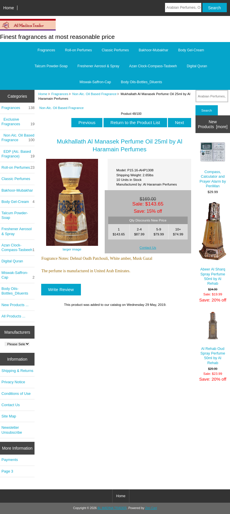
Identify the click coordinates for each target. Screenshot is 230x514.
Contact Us (10, 405)
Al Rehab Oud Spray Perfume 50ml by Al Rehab (213, 338)
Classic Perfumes (115, 50)
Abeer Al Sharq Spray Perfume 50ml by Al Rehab (212, 244)
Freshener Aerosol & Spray (98, 66)
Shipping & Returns (17, 370)
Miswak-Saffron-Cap (95, 82)
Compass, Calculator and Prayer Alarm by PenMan (213, 164)
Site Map (8, 416)
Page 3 (7, 471)
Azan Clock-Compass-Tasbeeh (153, 66)
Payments (9, 459)
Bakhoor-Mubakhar (153, 50)
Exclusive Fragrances (18, 121)
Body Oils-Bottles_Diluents (141, 82)
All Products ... (13, 316)
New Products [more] (212, 124)
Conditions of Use (16, 393)
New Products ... (15, 305)
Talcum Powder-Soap (51, 66)
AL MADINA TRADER (112, 508)
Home (8, 8)
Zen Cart (151, 508)
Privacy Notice (13, 382)
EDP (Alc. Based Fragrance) (18, 154)
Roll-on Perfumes (78, 50)
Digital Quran (197, 66)
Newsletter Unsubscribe (11, 429)
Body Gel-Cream (191, 50)
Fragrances (59, 94)
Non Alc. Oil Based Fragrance (94, 94)
